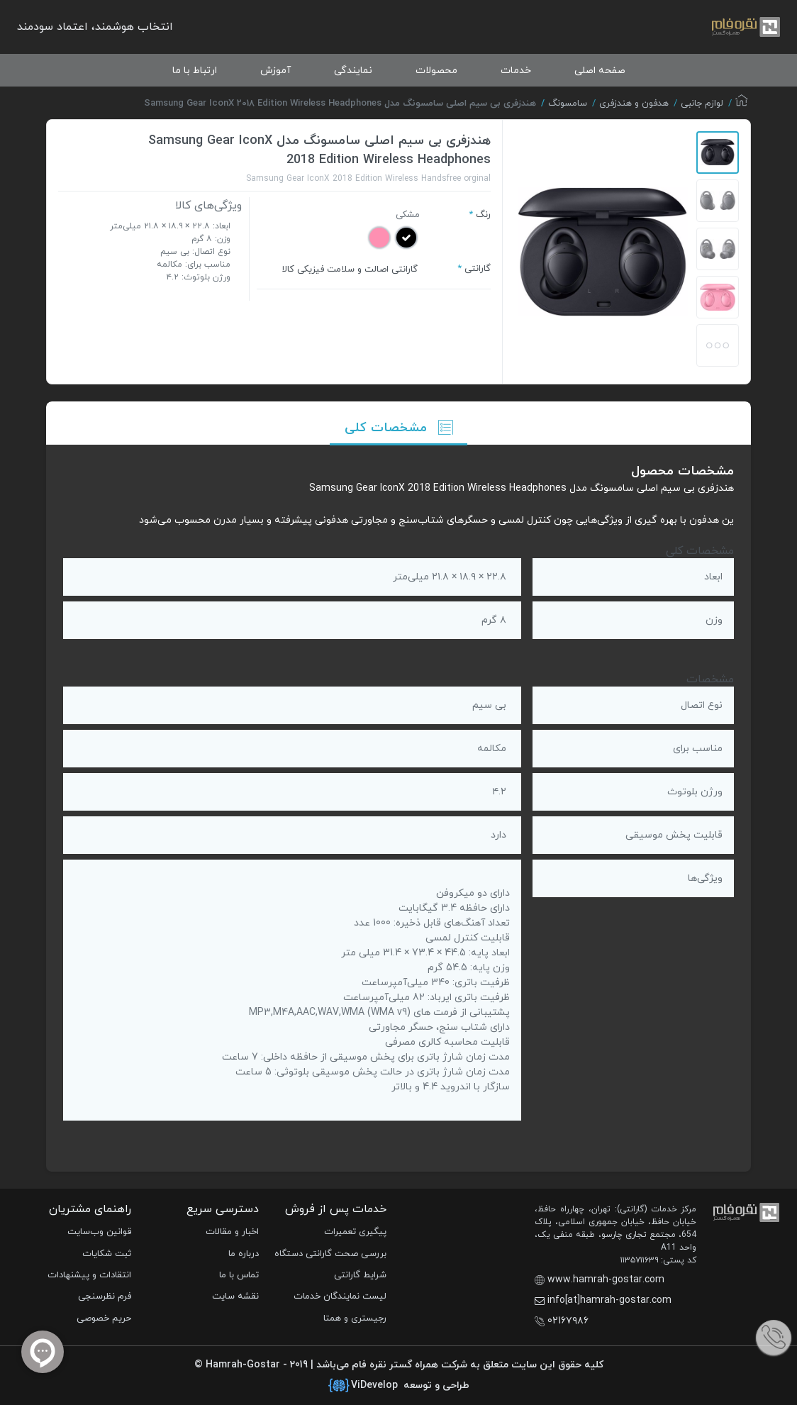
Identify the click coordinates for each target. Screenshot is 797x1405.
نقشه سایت (235, 1296)
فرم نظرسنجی (104, 1296)
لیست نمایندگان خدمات (340, 1296)
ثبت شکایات (106, 1254)
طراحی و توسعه (398, 1386)
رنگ (483, 215)
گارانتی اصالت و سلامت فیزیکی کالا (350, 269)
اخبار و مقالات (232, 1232)
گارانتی (477, 268)
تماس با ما (239, 1275)
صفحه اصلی (599, 70)
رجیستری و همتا (354, 1318)
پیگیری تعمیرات (355, 1232)
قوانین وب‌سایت (99, 1232)
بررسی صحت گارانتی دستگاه (330, 1254)
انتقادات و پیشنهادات (89, 1275)
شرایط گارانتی (360, 1275)
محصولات (436, 70)
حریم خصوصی (104, 1318)
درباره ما (243, 1254)
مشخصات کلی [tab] (399, 428)
